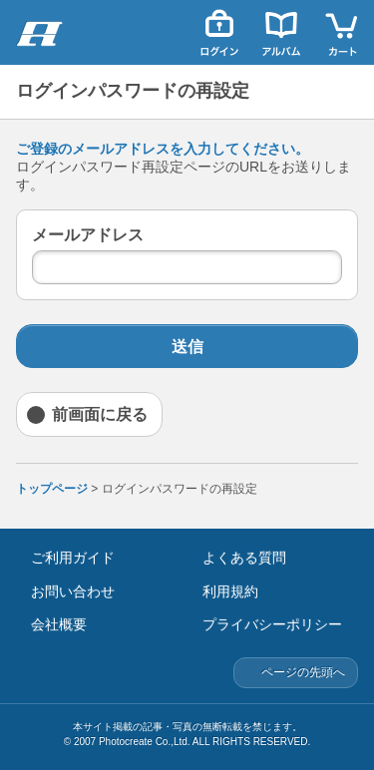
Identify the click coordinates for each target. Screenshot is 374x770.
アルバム (281, 32)
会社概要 (59, 624)
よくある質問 (244, 558)
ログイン (219, 32)
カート (343, 32)
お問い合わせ (73, 591)
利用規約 (230, 591)
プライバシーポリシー (272, 624)
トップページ (52, 489)
